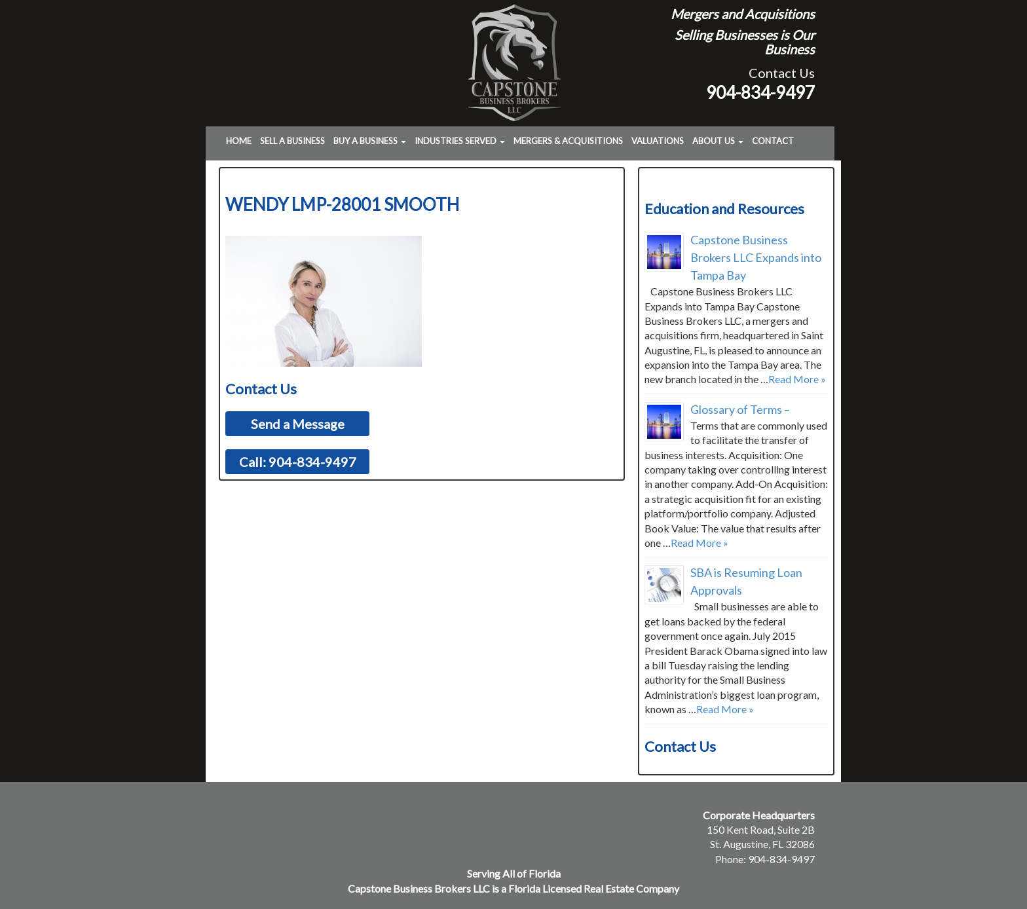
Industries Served (460, 141)
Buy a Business (369, 141)
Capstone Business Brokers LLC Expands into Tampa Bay (755, 257)
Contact (773, 141)
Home (239, 141)
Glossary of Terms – (740, 409)
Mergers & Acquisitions (568, 141)
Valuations (657, 141)
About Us (717, 141)
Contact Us (782, 73)
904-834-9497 (760, 92)
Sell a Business (292, 141)
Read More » (797, 379)
